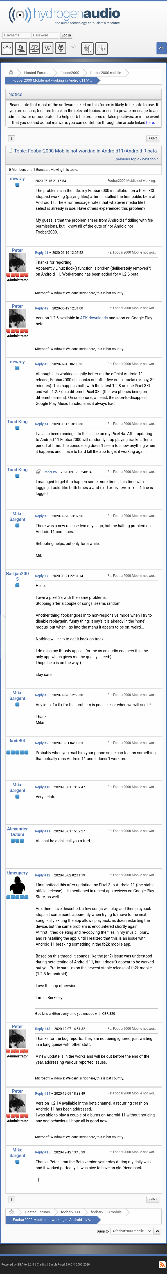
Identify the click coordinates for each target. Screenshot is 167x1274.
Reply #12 (42, 875)
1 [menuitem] (11, 139)
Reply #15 (42, 1152)
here (150, 122)
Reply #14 (42, 1094)
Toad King (17, 421)
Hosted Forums (36, 73)
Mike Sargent (17, 516)
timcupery (17, 873)
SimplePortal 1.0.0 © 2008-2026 (69, 1264)
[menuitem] (152, 138)
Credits (41, 1264)
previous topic (127, 159)
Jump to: (103, 1231)
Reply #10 (42, 787)
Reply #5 (50, 472)
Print (152, 138)
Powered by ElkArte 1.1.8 (17, 1264)
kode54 (17, 740)
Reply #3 (41, 364)
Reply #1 (41, 253)
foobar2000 (69, 73)
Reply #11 (42, 831)
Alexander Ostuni (17, 831)
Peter (17, 250)
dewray (17, 178)
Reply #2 (41, 308)
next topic (150, 159)
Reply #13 (42, 1029)
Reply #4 (41, 424)
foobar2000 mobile (105, 73)
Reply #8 (41, 695)
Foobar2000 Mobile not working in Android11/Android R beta (61, 80)
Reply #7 (41, 576)
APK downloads (94, 318)
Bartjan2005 (17, 576)
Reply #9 (41, 743)
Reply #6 (41, 516)
